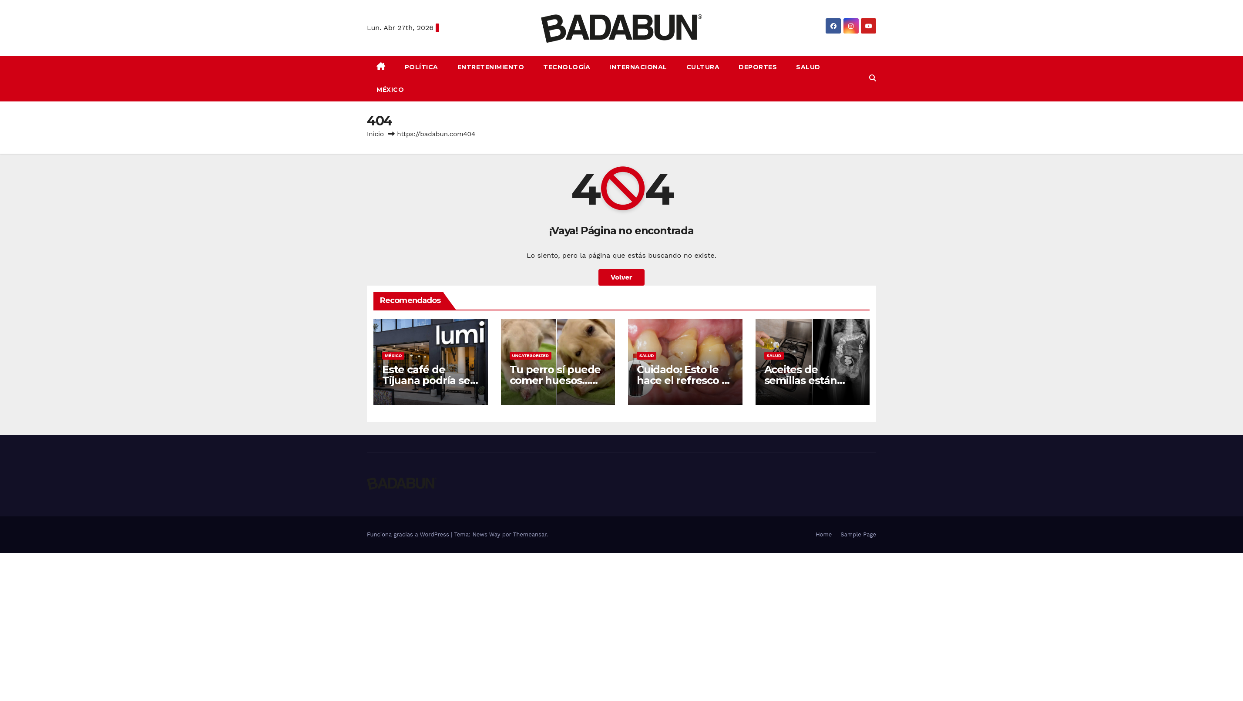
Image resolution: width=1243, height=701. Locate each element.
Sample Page (858, 534)
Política (421, 67)
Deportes (758, 67)
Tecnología (566, 67)
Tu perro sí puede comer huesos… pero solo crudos (555, 380)
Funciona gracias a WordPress (409, 534)
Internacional (638, 67)
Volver (621, 277)
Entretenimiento (490, 67)
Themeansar (530, 534)
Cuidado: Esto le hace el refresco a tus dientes (682, 380)
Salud (808, 67)
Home (824, 534)
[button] (872, 78)
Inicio (375, 134)
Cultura (703, 67)
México (390, 90)
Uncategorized (530, 355)
